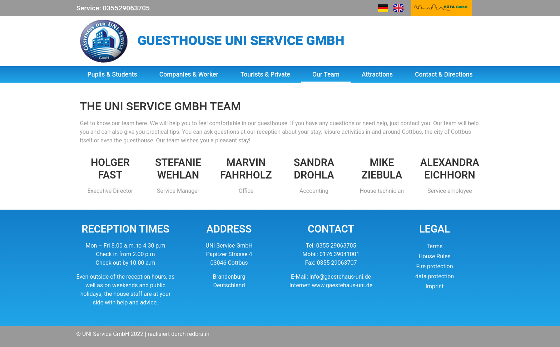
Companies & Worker (188, 74)
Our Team (326, 74)
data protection (434, 276)
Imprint (435, 286)
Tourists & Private (265, 74)
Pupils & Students (112, 74)
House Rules (434, 256)
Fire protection (434, 266)
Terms (435, 246)
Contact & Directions (443, 74)
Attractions (377, 74)
